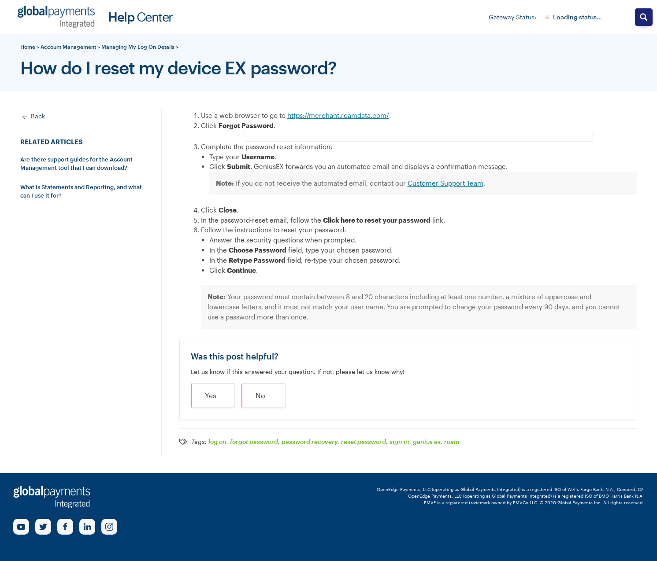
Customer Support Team (445, 183)
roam (452, 441)
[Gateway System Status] (573, 17)
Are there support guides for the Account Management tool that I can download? (76, 164)
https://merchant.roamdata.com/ (338, 115)
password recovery (310, 441)
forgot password (254, 441)
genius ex (427, 441)
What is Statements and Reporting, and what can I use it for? (81, 191)
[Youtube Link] (21, 527)
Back (32, 116)
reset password (363, 441)
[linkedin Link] (87, 527)
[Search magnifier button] (644, 17)
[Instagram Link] (109, 527)
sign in (399, 441)
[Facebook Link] (65, 527)
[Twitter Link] (43, 527)
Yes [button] (210, 395)
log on (217, 441)
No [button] (260, 395)
